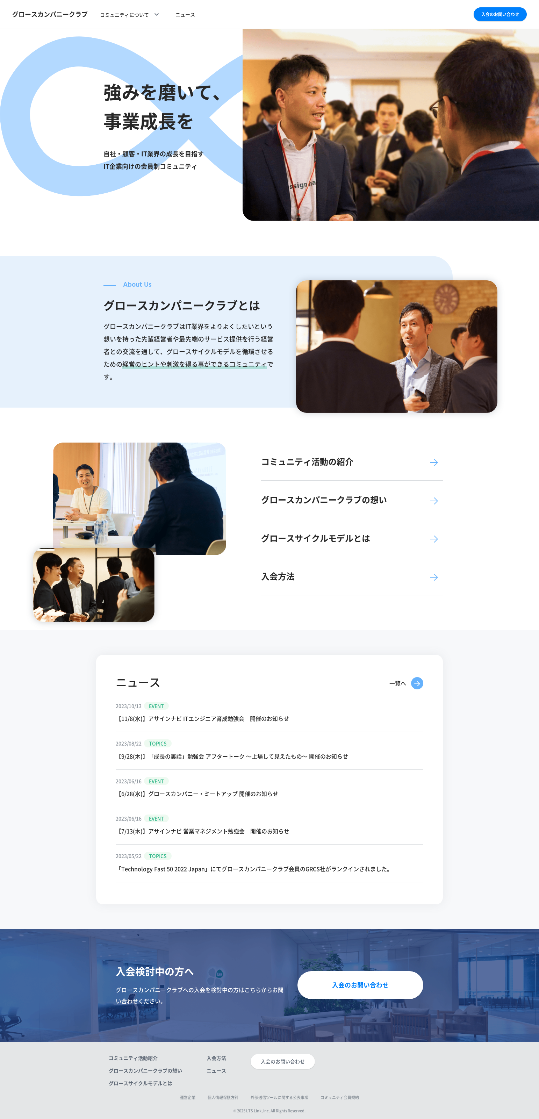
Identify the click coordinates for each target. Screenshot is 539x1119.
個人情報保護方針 (223, 1097)
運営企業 (187, 1097)
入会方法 (216, 1057)
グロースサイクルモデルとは (140, 1082)
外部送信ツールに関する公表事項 (279, 1097)
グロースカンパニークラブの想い (145, 1070)
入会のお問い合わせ (500, 14)
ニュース (185, 14)
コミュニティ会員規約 (340, 1097)
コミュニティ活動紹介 (133, 1057)
